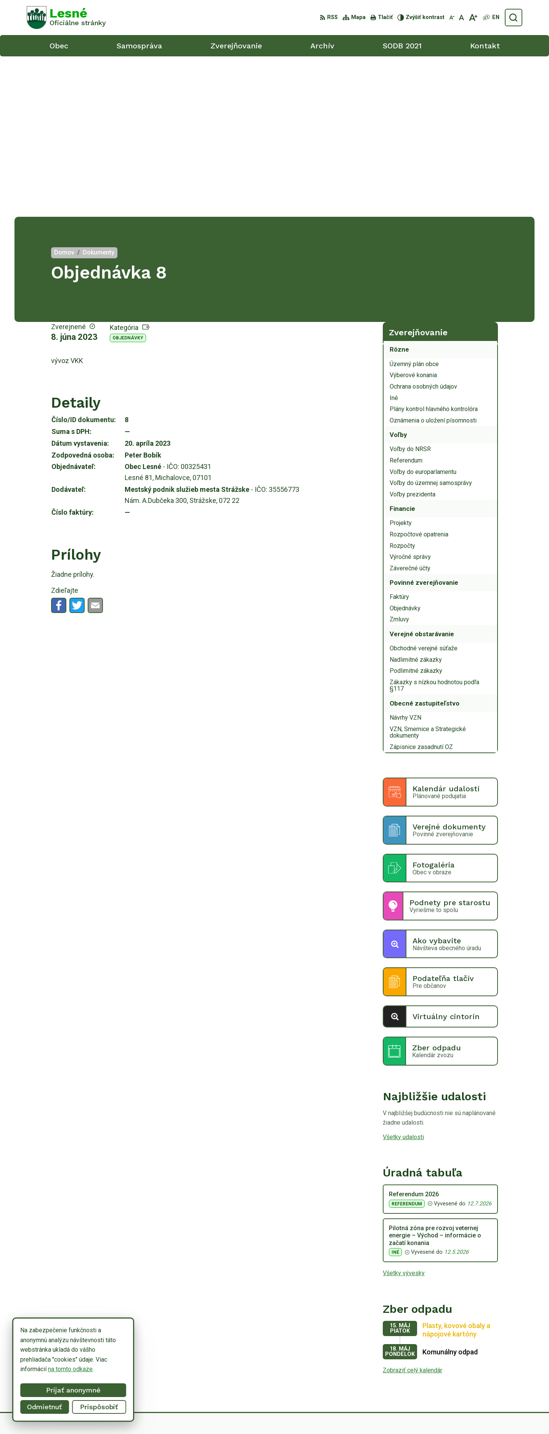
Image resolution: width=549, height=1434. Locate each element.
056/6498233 (480, 1361)
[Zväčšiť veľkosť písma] (473, 17)
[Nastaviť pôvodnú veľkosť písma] (461, 17)
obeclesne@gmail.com (492, 1379)
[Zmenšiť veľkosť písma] (452, 17)
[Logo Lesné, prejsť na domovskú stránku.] (66, 17)
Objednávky (127, 177)
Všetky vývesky (404, 1112)
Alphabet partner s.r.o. (313, 1413)
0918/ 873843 (481, 1370)
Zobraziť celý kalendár (412, 1209)
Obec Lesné (409, 1413)
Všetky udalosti (403, 976)
